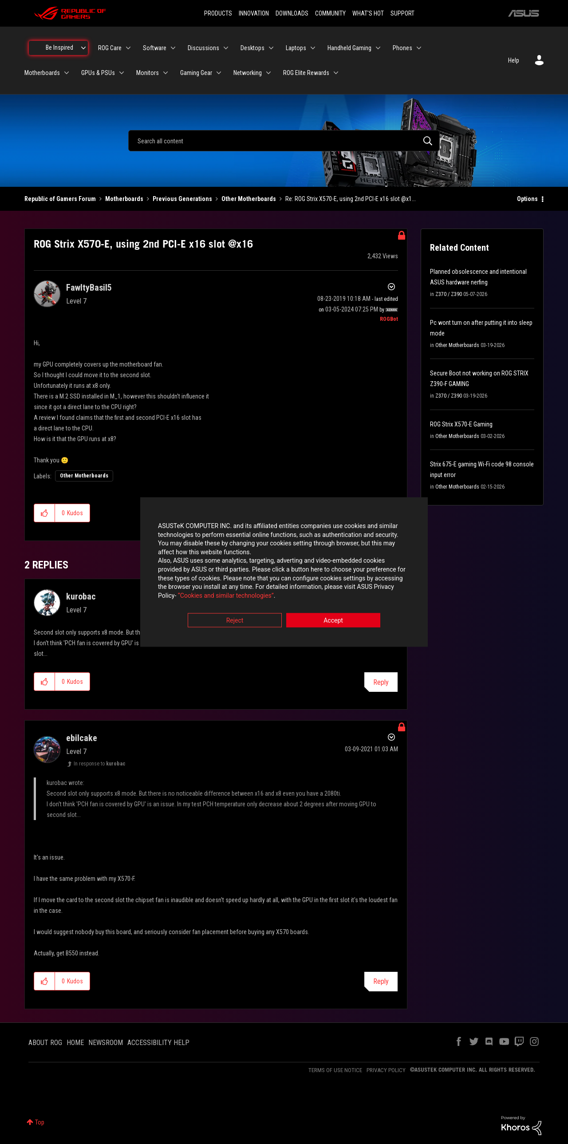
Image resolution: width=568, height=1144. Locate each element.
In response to (100, 764)
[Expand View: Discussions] (225, 48)
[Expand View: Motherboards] (66, 73)
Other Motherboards (248, 198)
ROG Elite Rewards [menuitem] (306, 72)
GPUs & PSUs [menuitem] (98, 72)
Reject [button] (235, 621)
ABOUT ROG (45, 1042)
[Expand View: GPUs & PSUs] (121, 73)
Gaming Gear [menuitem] (196, 72)
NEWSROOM (105, 1042)
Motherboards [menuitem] (42, 72)
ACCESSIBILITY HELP (158, 1042)
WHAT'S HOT (368, 13)
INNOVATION (254, 13)
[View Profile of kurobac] (81, 596)
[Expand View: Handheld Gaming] (378, 48)
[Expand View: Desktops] (271, 48)
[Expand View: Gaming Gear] (218, 73)
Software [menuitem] (154, 47)
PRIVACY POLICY (386, 1070)
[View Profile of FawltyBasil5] (89, 287)
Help (513, 60)
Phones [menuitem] (402, 47)
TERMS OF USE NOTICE (335, 1070)
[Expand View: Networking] (268, 73)
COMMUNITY (330, 13)
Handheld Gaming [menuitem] (349, 47)
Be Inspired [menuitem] (59, 47)
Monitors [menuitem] (147, 72)
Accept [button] (333, 621)
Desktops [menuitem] (252, 47)
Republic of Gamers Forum (60, 198)
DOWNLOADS (292, 13)
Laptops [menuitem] (296, 47)
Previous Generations (182, 198)
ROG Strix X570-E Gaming (461, 424)
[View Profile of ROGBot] (389, 319)
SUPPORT (402, 13)
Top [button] (39, 1122)
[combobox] (284, 140)
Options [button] (527, 198)
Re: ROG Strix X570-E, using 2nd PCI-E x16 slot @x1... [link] (350, 198)
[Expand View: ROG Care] (128, 48)
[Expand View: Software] (173, 48)
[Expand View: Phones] (418, 48)
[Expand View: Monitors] (165, 73)
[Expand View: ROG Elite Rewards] (335, 73)
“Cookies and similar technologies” (226, 596)
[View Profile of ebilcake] (81, 738)
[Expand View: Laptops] (312, 48)
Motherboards (124, 198)
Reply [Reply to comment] (381, 682)
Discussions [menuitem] (203, 47)
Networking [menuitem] (247, 72)
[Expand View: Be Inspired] (83, 47)
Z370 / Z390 (448, 294)
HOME (75, 1042)
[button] (44, 513)
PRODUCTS (218, 13)
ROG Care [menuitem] (110, 47)
